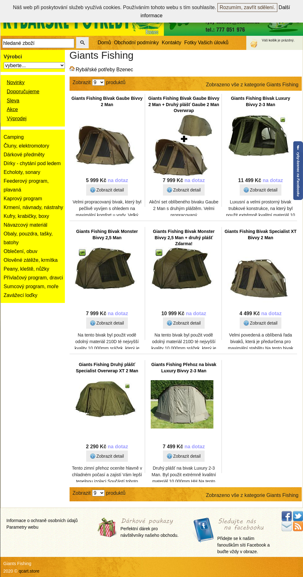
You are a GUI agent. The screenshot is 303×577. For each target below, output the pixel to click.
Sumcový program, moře (31, 286)
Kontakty (171, 42)
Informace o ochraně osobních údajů (42, 520)
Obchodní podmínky (136, 42)
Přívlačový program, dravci (33, 277)
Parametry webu (23, 527)
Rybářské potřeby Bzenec (104, 69)
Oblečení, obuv (21, 251)
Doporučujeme (23, 91)
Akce (12, 109)
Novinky (16, 82)
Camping (14, 137)
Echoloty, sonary (22, 172)
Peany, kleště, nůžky (27, 269)
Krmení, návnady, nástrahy (33, 207)
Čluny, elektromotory (27, 145)
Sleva (13, 100)
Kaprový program (23, 198)
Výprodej (17, 118)
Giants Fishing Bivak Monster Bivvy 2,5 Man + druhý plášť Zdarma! (184, 237)
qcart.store (29, 571)
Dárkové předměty (24, 154)
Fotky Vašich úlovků (206, 42)
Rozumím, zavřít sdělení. (247, 7)
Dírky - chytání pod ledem (32, 163)
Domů (104, 42)
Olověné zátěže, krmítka (31, 260)
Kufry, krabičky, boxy (26, 216)
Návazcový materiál (26, 225)
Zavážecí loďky (21, 295)
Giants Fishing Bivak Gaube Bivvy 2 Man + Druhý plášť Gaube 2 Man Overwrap (183, 104)
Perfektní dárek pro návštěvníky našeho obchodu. (150, 528)
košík (273, 40)
